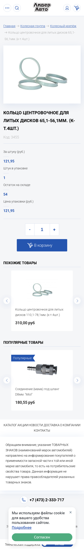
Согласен (42, 537)
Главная (9, 26)
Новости (36, 425)
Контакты (42, 430)
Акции (22, 425)
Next (77, 300)
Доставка (52, 425)
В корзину (43, 245)
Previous (6, 300)
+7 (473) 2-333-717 (47, 499)
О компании (70, 425)
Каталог (10, 425)
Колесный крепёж (63, 26)
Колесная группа (32, 26)
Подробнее (22, 527)
